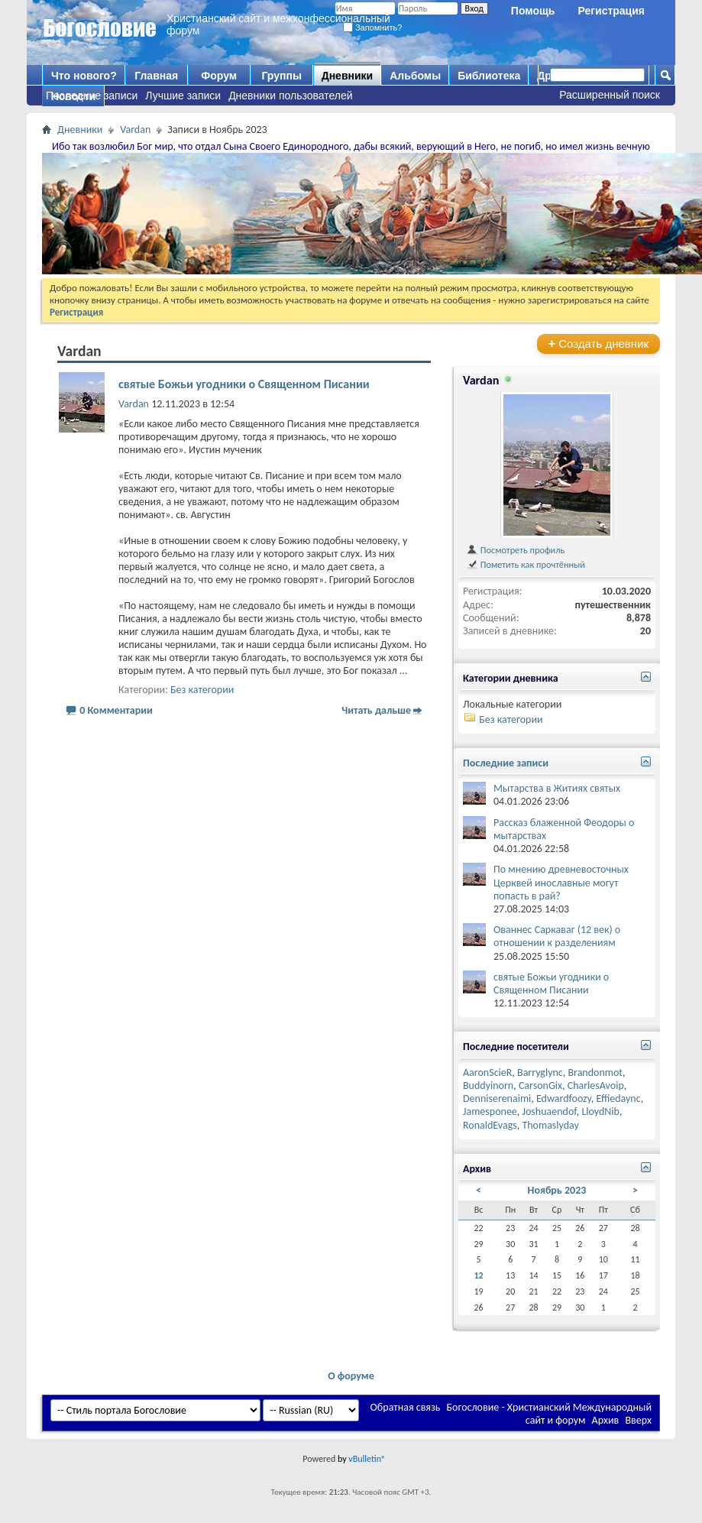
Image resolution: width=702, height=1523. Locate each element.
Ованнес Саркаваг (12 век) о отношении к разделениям (556, 936)
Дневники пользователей (290, 95)
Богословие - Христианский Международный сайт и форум (549, 1414)
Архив (606, 1420)
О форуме (351, 1375)
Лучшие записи (183, 95)
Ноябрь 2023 (557, 1190)
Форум (219, 76)
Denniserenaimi (497, 1098)
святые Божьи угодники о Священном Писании (244, 384)
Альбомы (415, 76)
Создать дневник (598, 343)
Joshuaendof (549, 1111)
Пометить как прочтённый (525, 564)
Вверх (638, 1420)
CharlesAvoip (596, 1085)
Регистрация (611, 11)
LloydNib (600, 1111)
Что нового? (84, 76)
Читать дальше (376, 710)
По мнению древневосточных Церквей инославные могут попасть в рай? (561, 882)
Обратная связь (405, 1407)
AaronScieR (487, 1072)
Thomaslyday (550, 1125)
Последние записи (91, 95)
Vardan (135, 129)
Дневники (348, 76)
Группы (281, 76)
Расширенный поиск (609, 95)
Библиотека (489, 76)
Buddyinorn (488, 1085)
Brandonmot (595, 1072)
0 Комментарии (116, 710)
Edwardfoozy (563, 1098)
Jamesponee (490, 1111)
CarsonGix (540, 1085)
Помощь (533, 11)
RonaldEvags (490, 1125)
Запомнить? (373, 27)
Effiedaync (619, 1098)
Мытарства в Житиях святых (556, 788)
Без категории (202, 689)
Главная (156, 76)
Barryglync (540, 1072)
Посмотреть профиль (515, 550)
